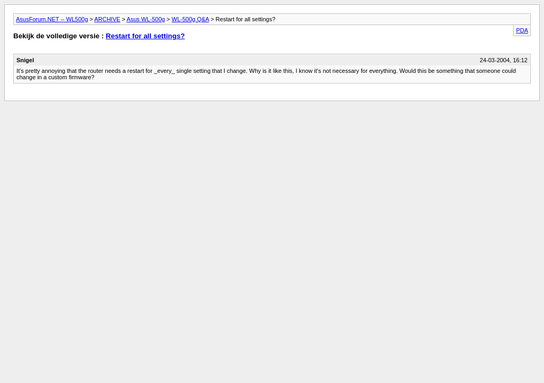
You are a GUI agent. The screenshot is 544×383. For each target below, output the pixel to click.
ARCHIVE (107, 19)
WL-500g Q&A (190, 19)
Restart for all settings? (145, 36)
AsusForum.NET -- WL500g (52, 19)
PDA (522, 30)
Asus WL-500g (145, 19)
